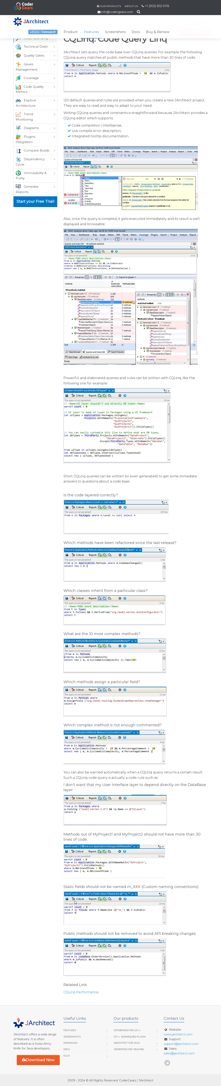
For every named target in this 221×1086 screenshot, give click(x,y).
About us (131, 6)
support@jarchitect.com (181, 1044)
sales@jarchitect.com (179, 1053)
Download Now (38, 1060)
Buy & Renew (158, 32)
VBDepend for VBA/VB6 (129, 1049)
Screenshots (115, 32)
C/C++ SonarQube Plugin (130, 1036)
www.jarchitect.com (178, 1034)
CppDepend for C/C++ (127, 1030)
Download (70, 1042)
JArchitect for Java (127, 1042)
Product (71, 32)
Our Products (110, 6)
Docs (136, 32)
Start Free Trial (192, 32)
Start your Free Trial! (35, 201)
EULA (66, 1055)
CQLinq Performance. (81, 992)
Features (91, 32)
